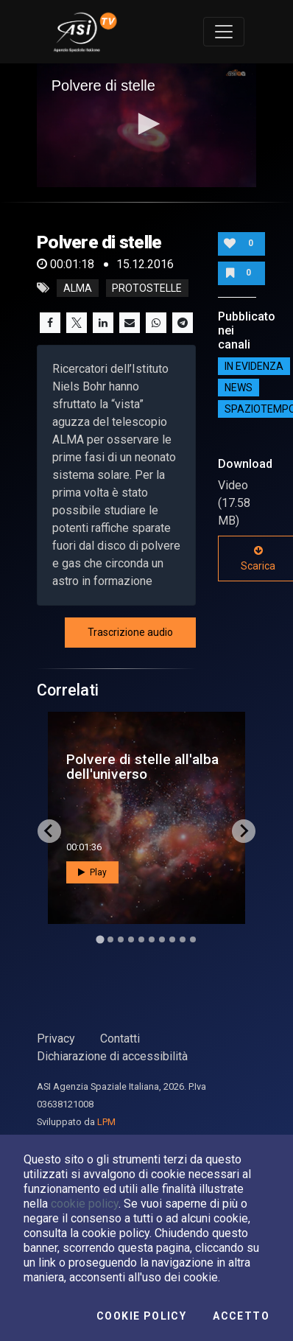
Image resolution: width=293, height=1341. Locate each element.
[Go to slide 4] (131, 939)
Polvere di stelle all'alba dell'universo (142, 766)
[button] (146, 124)
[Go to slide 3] (121, 939)
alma (77, 288)
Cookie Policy (141, 1316)
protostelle (147, 288)
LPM (106, 1121)
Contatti (120, 1039)
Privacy (56, 1039)
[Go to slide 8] (172, 939)
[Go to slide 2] (110, 939)
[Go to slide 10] (193, 939)
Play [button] (92, 872)
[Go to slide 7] (162, 939)
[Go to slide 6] (152, 939)
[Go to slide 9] (183, 939)
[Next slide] (243, 831)
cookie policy (85, 1204)
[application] (147, 125)
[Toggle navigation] (223, 31)
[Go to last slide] (49, 831)
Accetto (241, 1316)
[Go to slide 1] (100, 939)
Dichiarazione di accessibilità (112, 1056)
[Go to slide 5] (141, 939)
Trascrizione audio (130, 632)
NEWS (239, 387)
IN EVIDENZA (254, 366)
